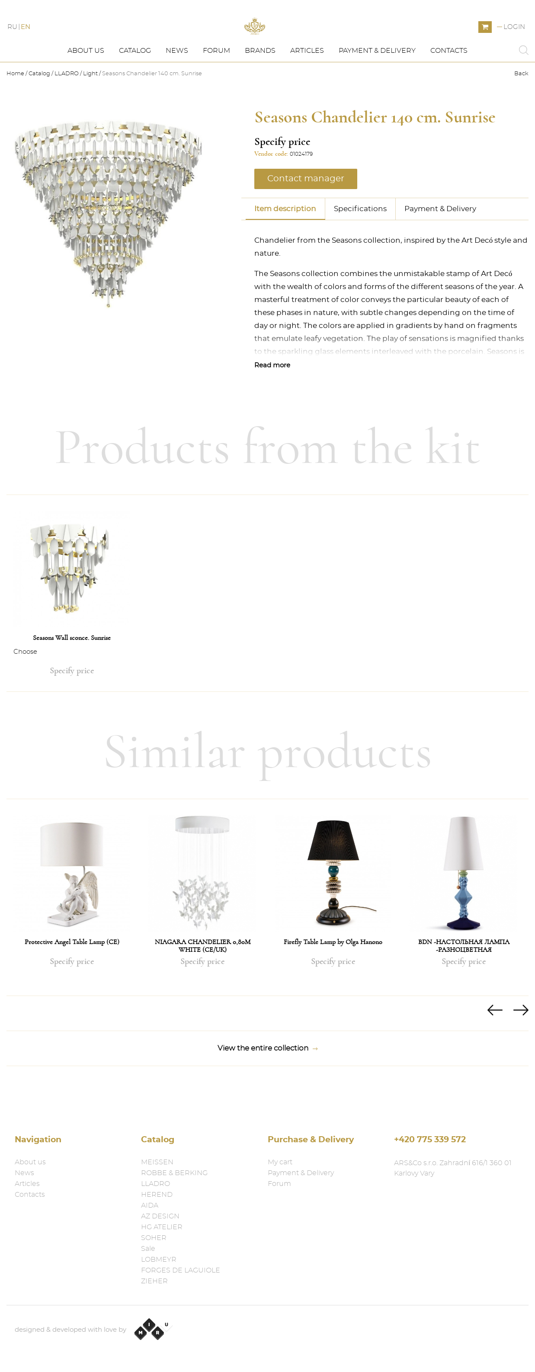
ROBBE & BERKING (174, 1173)
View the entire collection (268, 1083)
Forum (216, 85)
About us (85, 85)
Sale (148, 1248)
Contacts (449, 85)
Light (90, 108)
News (177, 85)
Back (521, 108)
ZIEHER (154, 1281)
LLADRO (66, 108)
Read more (272, 399)
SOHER (154, 1237)
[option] (72, 628)
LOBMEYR (158, 1259)
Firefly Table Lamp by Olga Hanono (333, 976)
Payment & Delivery (377, 85)
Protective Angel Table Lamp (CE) (72, 976)
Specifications (360, 243)
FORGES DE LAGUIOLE (180, 1270)
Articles (307, 85)
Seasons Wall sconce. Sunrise (72, 672)
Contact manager (305, 213)
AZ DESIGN (160, 1216)
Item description (285, 243)
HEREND (157, 1194)
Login (514, 44)
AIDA (149, 1205)
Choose (25, 686)
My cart (280, 1162)
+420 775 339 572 (430, 1140)
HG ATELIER (162, 1227)
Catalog (135, 85)
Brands (260, 85)
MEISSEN (157, 1162)
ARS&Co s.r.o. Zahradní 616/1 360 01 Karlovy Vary (453, 1168)
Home (16, 108)
